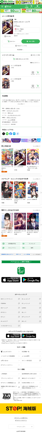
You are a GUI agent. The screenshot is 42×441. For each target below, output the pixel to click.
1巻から (32, 62)
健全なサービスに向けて (28, 378)
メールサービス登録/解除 (8, 356)
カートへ (12, 41)
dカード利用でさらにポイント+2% (21, 33)
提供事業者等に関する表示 (29, 373)
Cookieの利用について (28, 382)
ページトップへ (21, 426)
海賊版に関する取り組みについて (9, 387)
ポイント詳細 (18, 31)
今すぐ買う (32, 41)
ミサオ (26, 21)
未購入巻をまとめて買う (22, 59)
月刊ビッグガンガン (11, 117)
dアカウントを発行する (21, 418)
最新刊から (37, 62)
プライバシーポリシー (7, 378)
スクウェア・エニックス (12, 110)
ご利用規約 (4, 373)
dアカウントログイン (7, 365)
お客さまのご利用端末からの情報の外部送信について (30, 387)
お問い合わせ (4, 360)
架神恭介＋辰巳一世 (18, 21)
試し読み (9, 36)
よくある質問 (25, 356)
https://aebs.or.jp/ (18, 400)
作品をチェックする (22, 45)
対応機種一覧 (25, 351)
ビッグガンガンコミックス (14, 115)
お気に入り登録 (36, 55)
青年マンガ (10, 113)
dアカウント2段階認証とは (8, 382)
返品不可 (16, 35)
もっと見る (36, 146)
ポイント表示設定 (27, 360)
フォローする (29, 22)
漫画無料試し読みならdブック (7, 254)
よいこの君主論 (11, 119)
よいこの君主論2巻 (16, 79)
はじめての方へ (6, 351)
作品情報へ (20, 49)
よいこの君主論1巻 (16, 65)
